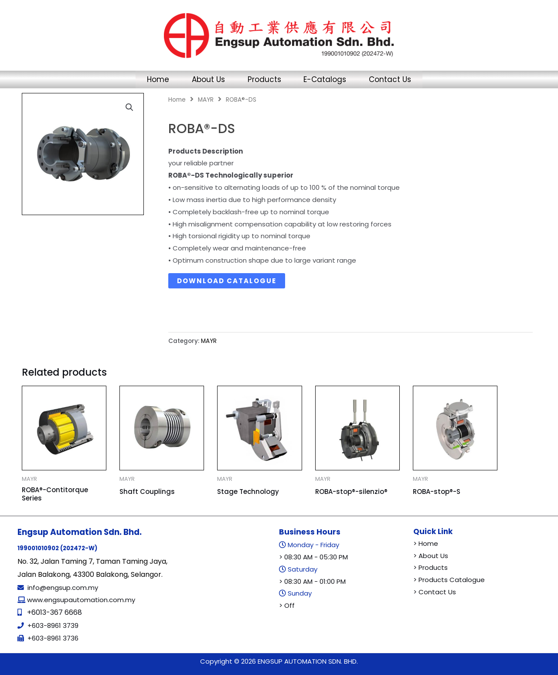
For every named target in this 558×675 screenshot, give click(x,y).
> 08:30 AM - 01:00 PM (312, 581)
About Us (204, 79)
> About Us (430, 555)
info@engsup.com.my (62, 587)
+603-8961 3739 (52, 625)
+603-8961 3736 (52, 638)
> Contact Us (434, 591)
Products (264, 79)
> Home (425, 543)
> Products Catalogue (449, 579)
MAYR (206, 100)
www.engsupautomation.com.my (80, 599)
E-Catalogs (328, 79)
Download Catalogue (226, 280)
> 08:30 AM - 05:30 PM (313, 557)
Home (151, 79)
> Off (287, 605)
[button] (129, 107)
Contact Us (397, 79)
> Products (430, 567)
